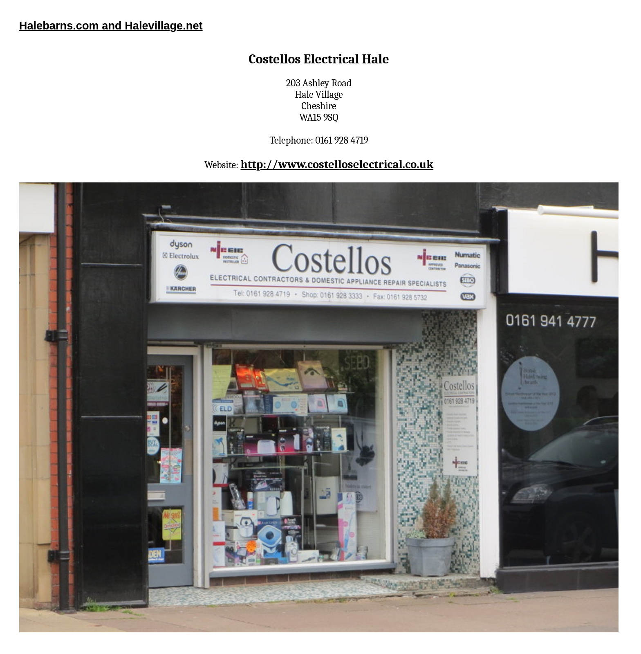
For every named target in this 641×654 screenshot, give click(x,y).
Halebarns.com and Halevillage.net (111, 25)
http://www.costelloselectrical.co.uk (336, 164)
